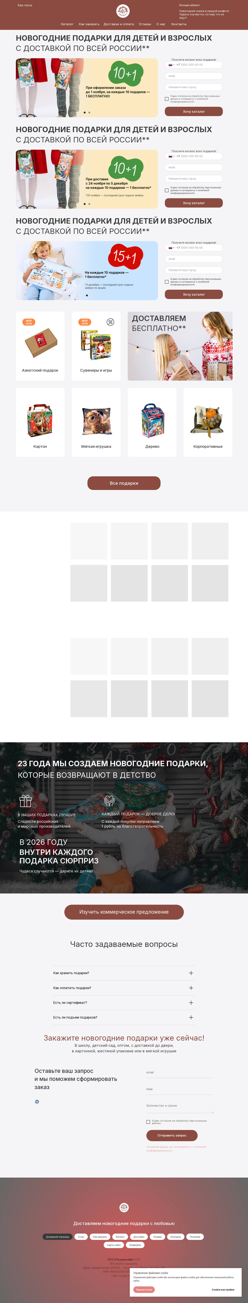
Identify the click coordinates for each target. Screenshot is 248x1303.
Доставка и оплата (119, 24)
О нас (160, 24)
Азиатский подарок (40, 370)
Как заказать (89, 24)
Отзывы (145, 24)
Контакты (179, 24)
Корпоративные (208, 446)
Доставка (139, 1236)
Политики (195, 1236)
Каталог (67, 24)
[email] (194, 76)
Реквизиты (135, 1245)
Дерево (152, 446)
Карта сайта (113, 1245)
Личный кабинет (189, 5)
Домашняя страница (57, 1236)
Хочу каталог (194, 111)
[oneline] (194, 87)
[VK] (37, 1101)
